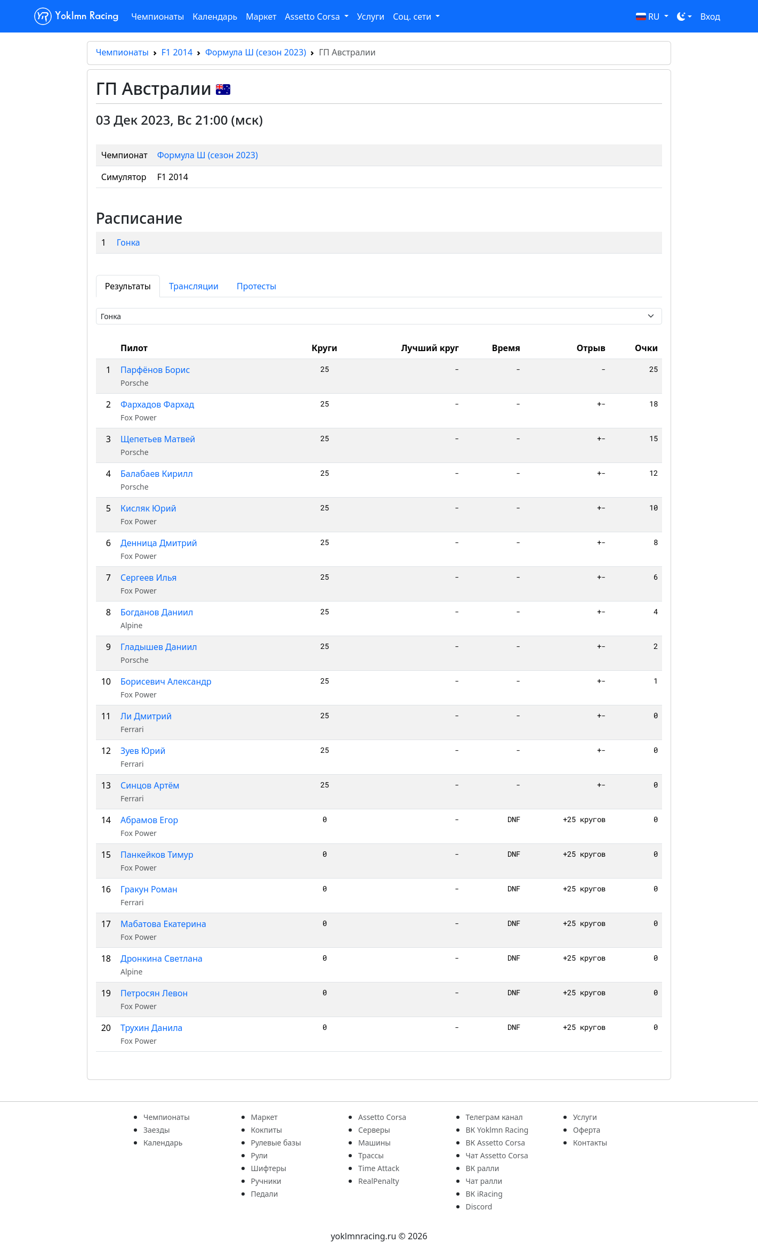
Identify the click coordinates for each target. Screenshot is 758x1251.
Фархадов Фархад (157, 404)
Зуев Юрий (142, 751)
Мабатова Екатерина (163, 924)
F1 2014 (177, 52)
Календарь (214, 16)
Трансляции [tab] (194, 286)
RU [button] (649, 16)
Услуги (370, 16)
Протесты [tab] (256, 286)
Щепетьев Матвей (157, 439)
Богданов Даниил (156, 612)
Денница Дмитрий (158, 543)
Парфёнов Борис (155, 370)
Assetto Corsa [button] (313, 16)
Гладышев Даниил (158, 647)
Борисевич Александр (166, 681)
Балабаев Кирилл (156, 474)
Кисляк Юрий (148, 508)
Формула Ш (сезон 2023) (255, 52)
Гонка (128, 242)
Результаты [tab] (128, 286)
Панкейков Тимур (156, 854)
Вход (710, 16)
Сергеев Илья (148, 577)
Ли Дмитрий (146, 716)
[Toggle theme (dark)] (684, 16)
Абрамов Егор (149, 820)
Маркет (261, 16)
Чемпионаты (157, 16)
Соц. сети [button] (413, 16)
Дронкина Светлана (161, 958)
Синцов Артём (150, 785)
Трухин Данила (151, 1028)
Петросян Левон (154, 993)
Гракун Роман (149, 889)
